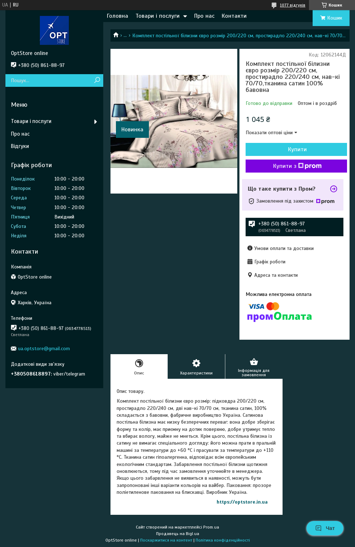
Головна (117, 16)
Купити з (297, 166)
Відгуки (20, 146)
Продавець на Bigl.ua (177, 533)
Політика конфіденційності (223, 540)
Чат (325, 528)
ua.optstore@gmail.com (44, 348)
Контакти (234, 16)
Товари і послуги (157, 16)
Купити (297, 149)
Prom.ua (211, 527)
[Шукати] (97, 80)
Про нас (204, 16)
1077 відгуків (292, 5)
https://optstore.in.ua (242, 502)
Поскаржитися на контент (166, 540)
